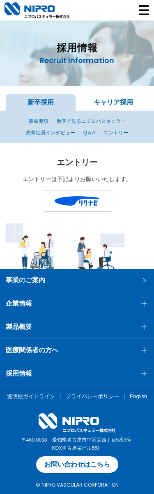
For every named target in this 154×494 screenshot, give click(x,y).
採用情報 (19, 373)
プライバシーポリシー (92, 396)
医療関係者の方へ (32, 350)
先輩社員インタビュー (50, 133)
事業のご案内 (25, 279)
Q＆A (89, 133)
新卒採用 (41, 102)
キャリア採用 (113, 102)
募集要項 (38, 121)
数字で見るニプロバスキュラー (91, 121)
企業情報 (19, 303)
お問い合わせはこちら (77, 464)
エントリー (115, 133)
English (138, 396)
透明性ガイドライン (31, 396)
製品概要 (19, 326)
